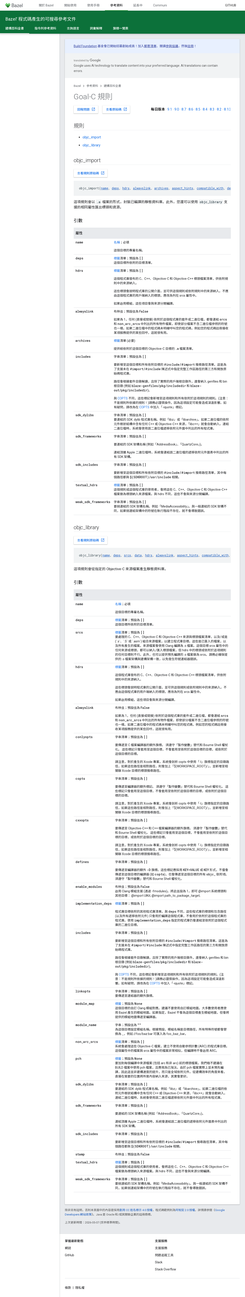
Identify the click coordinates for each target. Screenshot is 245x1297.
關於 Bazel (46, 5)
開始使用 (70, 5)
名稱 (117, 242)
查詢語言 (73, 28)
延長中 (138, 5)
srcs (127, 555)
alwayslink (142, 188)
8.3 (212, 109)
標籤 (117, 258)
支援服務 (161, 1248)
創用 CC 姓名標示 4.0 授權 (136, 1210)
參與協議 (172, 46)
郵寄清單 (150, 46)
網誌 (68, 1248)
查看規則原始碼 (91, 173)
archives (161, 188)
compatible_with (210, 188)
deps (115, 188)
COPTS (123, 398)
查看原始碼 (116, 109)
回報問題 (86, 109)
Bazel (77, 86)
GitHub (230, 5)
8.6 (191, 109)
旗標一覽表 (120, 28)
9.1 (169, 109)
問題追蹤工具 (164, 1255)
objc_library (91, 145)
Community (161, 5)
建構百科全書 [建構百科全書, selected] (14, 28)
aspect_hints (182, 188)
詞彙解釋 (96, 28)
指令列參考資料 (45, 28)
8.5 (198, 109)
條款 (68, 1287)
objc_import (92, 137)
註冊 (190, 46)
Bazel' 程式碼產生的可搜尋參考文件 (40, 19)
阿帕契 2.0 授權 (185, 1210)
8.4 (205, 109)
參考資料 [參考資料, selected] (116, 5)
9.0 (176, 109)
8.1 (227, 109)
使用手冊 (93, 5)
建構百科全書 (112, 86)
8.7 (183, 109)
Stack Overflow (165, 1269)
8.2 (219, 109)
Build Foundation (85, 46)
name (104, 188)
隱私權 (80, 1287)
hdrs (125, 188)
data (138, 555)
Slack (158, 1262)
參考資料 (92, 86)
